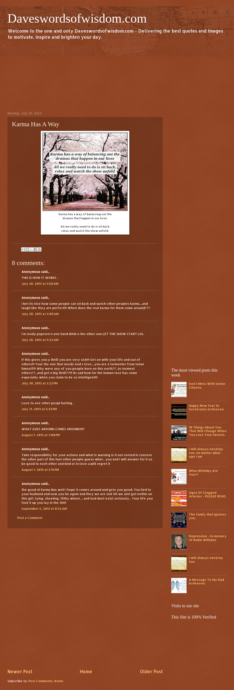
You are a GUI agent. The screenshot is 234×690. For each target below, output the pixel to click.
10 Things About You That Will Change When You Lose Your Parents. (208, 431)
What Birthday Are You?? (203, 473)
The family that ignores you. (207, 516)
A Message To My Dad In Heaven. (206, 581)
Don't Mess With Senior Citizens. (207, 385)
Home (86, 671)
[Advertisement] (117, 75)
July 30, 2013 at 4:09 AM (40, 314)
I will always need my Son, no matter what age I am (206, 452)
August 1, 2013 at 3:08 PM (40, 435)
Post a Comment (29, 518)
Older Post (151, 671)
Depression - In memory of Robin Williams (208, 538)
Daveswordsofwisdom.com (77, 18)
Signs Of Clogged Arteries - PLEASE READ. (207, 494)
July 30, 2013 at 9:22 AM (39, 340)
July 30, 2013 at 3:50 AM (39, 284)
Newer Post (19, 671)
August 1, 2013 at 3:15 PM (40, 470)
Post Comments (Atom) (46, 681)
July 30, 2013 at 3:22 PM (39, 383)
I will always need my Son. (206, 560)
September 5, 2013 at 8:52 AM (44, 509)
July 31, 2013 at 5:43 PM (39, 409)
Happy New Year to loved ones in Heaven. (206, 407)
